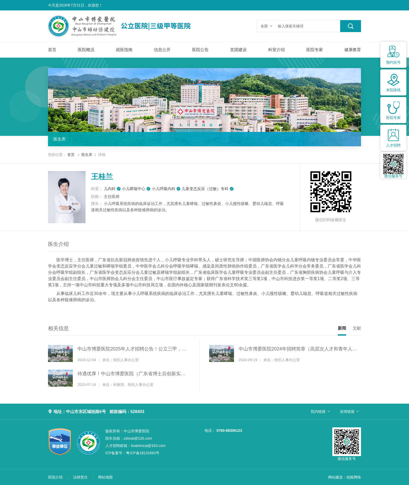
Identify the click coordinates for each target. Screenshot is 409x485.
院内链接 (318, 411)
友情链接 (347, 411)
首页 (52, 49)
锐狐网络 (353, 477)
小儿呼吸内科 (166, 188)
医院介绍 (55, 477)
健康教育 (352, 49)
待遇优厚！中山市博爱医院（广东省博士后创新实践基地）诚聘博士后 (131, 374)
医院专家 (314, 49)
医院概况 (86, 49)
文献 (357, 328)
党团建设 (238, 49)
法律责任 (80, 477)
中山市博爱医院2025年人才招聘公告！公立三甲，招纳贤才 (132, 349)
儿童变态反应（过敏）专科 (208, 188)
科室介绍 (276, 49)
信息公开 (162, 49)
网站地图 (105, 477)
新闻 (342, 328)
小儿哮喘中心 (136, 188)
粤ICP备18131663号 (132, 453)
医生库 (59, 139)
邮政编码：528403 (127, 411)
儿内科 (112, 188)
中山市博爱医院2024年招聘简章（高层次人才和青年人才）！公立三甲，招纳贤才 (295, 349)
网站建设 (335, 477)
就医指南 (124, 49)
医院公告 (200, 49)
